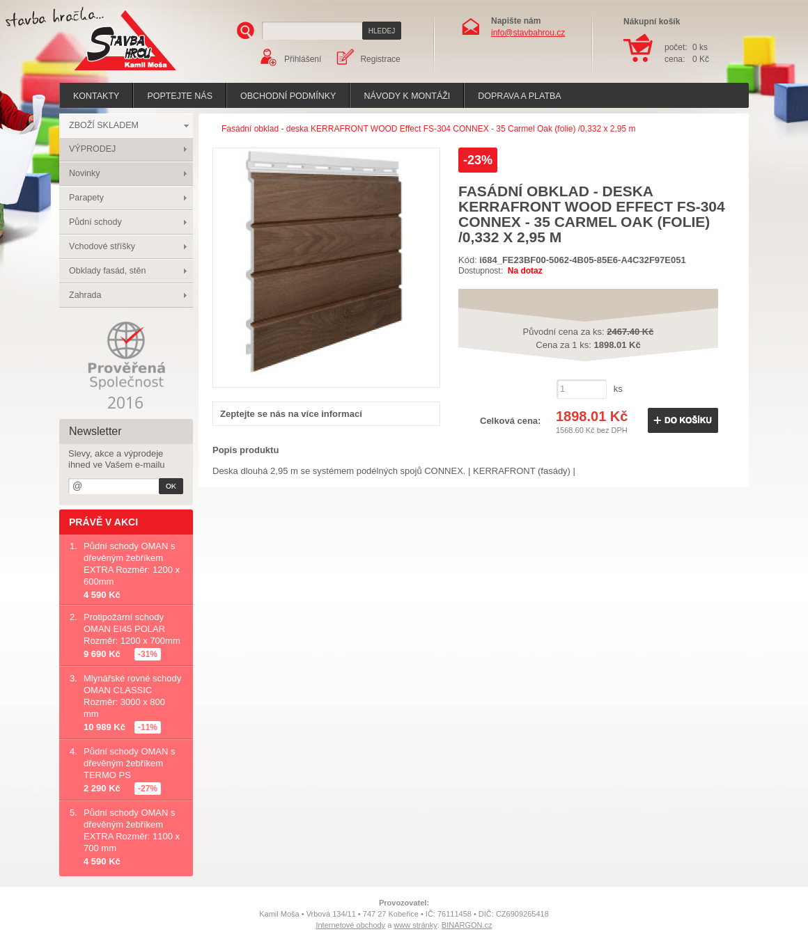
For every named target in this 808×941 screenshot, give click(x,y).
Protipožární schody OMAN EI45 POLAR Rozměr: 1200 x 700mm (132, 629)
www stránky (415, 925)
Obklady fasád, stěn (107, 271)
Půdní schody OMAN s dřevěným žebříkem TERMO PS (130, 763)
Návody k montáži (407, 96)
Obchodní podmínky (288, 96)
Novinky (84, 173)
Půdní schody (95, 222)
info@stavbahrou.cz (528, 33)
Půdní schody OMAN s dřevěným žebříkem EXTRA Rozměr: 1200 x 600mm (132, 564)
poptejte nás (179, 96)
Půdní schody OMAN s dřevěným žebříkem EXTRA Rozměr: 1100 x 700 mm (132, 830)
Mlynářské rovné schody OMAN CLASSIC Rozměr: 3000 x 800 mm (132, 696)
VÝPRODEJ (92, 149)
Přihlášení (302, 59)
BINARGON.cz (467, 925)
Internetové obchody (350, 925)
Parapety (86, 198)
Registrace (380, 59)
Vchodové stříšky (102, 246)
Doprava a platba (519, 96)
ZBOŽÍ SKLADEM (104, 125)
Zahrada (85, 295)
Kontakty (96, 96)
